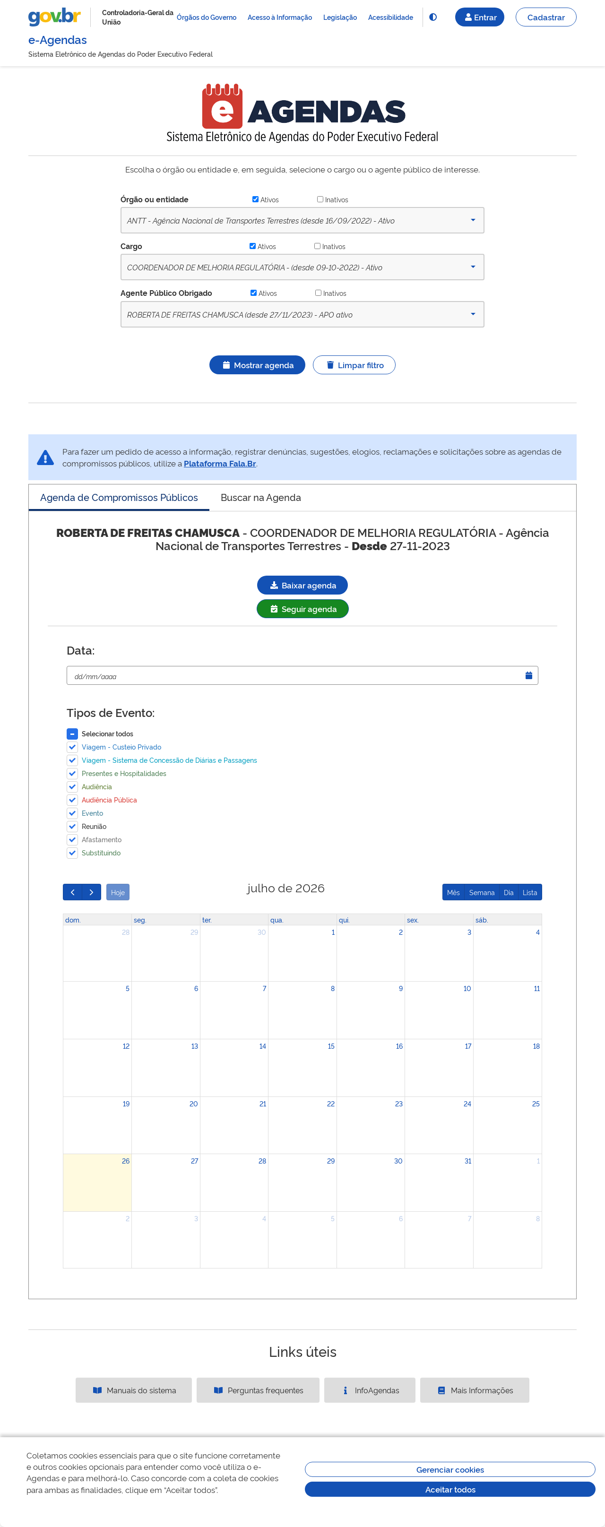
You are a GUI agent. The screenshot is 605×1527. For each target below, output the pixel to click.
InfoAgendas (369, 1390)
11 (537, 987)
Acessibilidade (390, 16)
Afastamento (101, 839)
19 (126, 1103)
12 (126, 1045)
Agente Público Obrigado (166, 292)
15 (331, 1045)
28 (126, 931)
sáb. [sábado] (481, 919)
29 (194, 931)
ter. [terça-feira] (207, 919)
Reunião (94, 825)
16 (399, 1045)
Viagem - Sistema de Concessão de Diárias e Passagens (169, 759)
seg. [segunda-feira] (140, 919)
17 (468, 1045)
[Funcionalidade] (432, 17)
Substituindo (101, 852)
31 (468, 1160)
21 (262, 1103)
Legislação (340, 16)
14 (262, 1045)
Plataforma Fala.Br (220, 462)
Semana (482, 892)
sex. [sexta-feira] (413, 919)
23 (399, 1103)
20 (194, 1103)
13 (194, 1045)
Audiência (97, 786)
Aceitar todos (450, 1489)
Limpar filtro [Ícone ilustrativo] (354, 364)
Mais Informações (474, 1390)
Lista (530, 892)
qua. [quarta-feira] (277, 919)
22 (331, 1103)
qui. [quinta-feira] (344, 919)
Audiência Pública (109, 799)
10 (467, 987)
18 (536, 1045)
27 (194, 1160)
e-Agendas (57, 39)
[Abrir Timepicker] (528, 675)
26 (126, 1160)
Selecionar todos (107, 733)
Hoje (118, 892)
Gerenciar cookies (450, 1469)
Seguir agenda (302, 608)
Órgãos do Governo (206, 16)
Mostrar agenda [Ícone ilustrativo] (257, 364)
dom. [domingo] (73, 919)
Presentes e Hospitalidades (124, 772)
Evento (92, 812)
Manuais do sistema (134, 1390)
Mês (453, 892)
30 (262, 931)
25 (536, 1103)
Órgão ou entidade (155, 199)
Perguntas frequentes (258, 1390)
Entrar (480, 16)
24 (467, 1103)
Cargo (131, 246)
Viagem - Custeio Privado (121, 746)
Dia (509, 892)
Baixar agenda (302, 584)
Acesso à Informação (280, 16)
